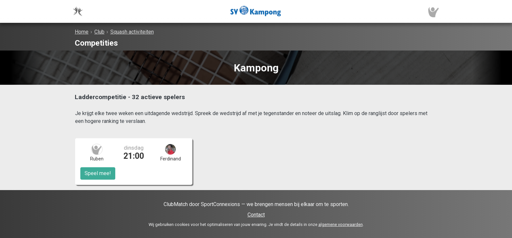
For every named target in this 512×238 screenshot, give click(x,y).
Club (99, 32)
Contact (256, 215)
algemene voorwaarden (340, 224)
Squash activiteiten (132, 32)
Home (81, 32)
